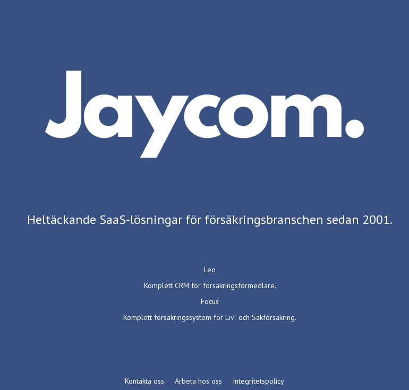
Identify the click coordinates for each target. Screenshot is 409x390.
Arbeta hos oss (198, 381)
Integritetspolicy (258, 381)
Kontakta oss (144, 381)
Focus (210, 301)
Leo (210, 269)
